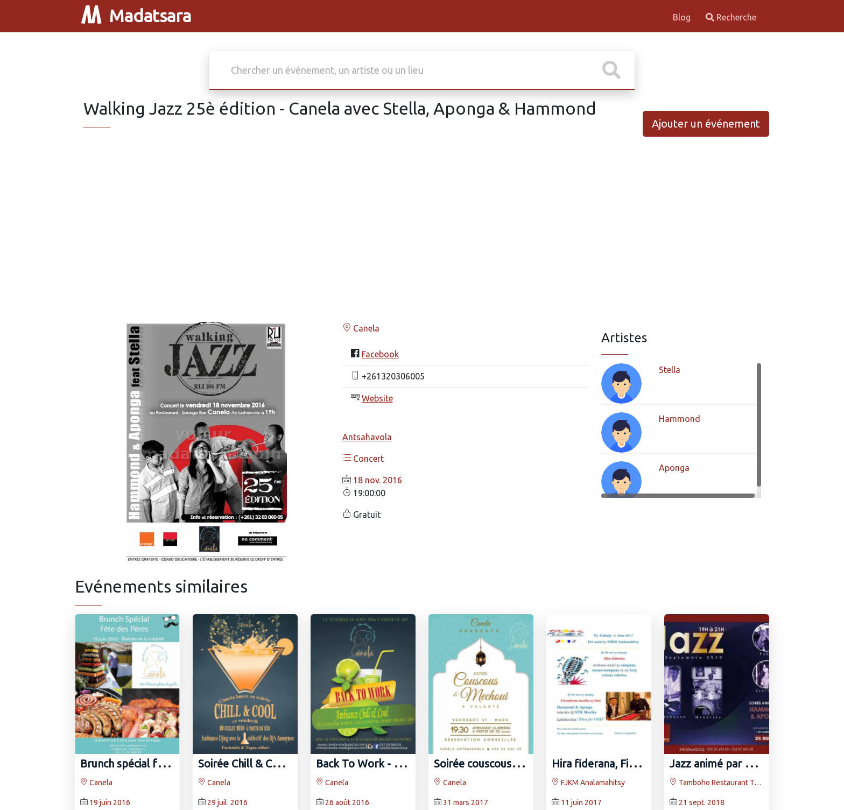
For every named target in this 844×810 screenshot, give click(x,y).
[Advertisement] (422, 238)
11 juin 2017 (581, 802)
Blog (683, 17)
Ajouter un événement (706, 123)
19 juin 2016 (109, 802)
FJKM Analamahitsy (588, 782)
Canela (360, 328)
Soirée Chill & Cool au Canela (267, 763)
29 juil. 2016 (227, 802)
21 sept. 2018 (702, 802)
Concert (363, 458)
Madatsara (136, 15)
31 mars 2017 (465, 802)
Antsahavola (367, 437)
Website (377, 398)
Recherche (731, 17)
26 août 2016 (347, 802)
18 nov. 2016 (377, 480)
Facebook (380, 354)
